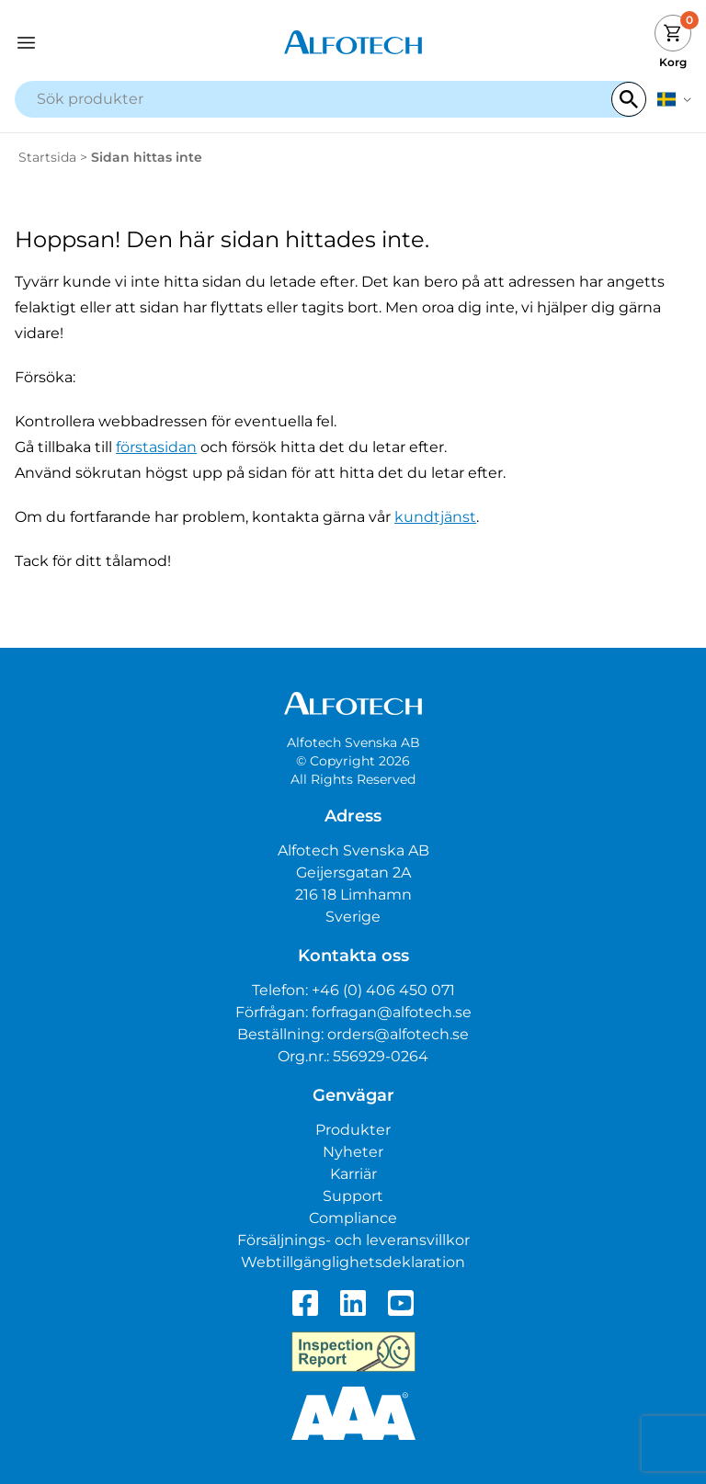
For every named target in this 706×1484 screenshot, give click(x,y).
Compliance (353, 1218)
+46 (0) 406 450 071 (383, 990)
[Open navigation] (99, 42)
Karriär (353, 1174)
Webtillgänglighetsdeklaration (353, 1262)
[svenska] (674, 99)
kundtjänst (435, 517)
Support (353, 1196)
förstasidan (156, 447)
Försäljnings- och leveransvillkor (353, 1240)
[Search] (628, 99)
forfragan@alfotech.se (392, 1012)
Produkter (353, 1129)
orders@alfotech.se (398, 1034)
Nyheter (353, 1152)
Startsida (47, 157)
